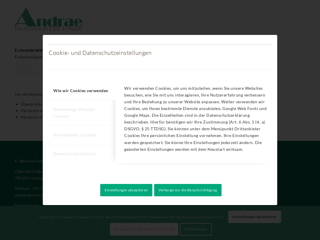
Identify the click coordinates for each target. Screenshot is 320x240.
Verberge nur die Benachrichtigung (188, 190)
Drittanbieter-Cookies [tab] (75, 134)
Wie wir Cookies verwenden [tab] (80, 90)
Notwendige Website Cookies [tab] (73, 113)
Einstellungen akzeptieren (126, 190)
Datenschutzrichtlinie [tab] (74, 153)
